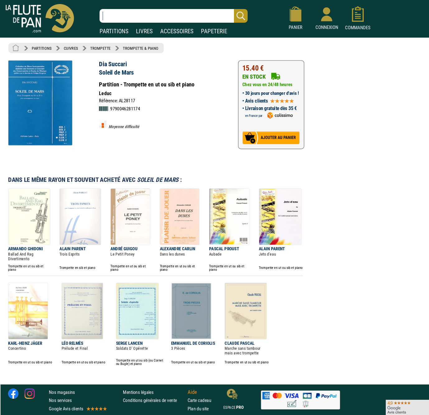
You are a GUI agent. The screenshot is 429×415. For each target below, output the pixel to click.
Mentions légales (138, 392)
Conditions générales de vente (154, 400)
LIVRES (144, 31)
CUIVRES (71, 48)
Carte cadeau (199, 400)
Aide (192, 392)
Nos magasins (62, 392)
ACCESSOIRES (177, 31)
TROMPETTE (100, 48)
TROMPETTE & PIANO (140, 48)
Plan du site (198, 408)
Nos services (60, 400)
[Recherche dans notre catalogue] (174, 16)
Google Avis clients (77, 408)
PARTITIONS (114, 31)
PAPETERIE (214, 31)
